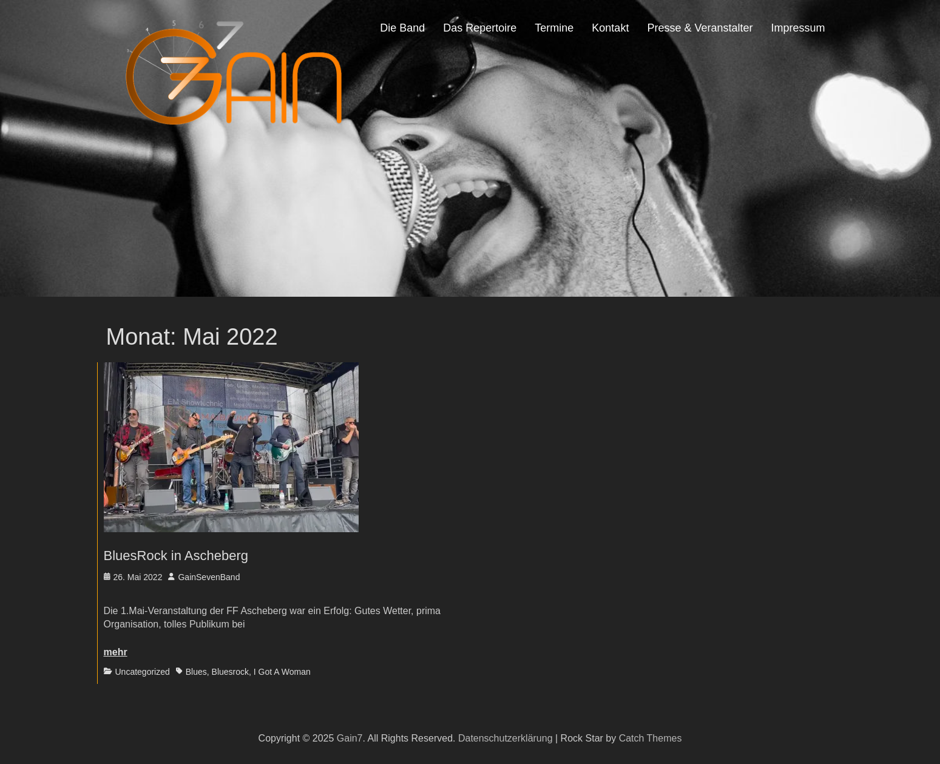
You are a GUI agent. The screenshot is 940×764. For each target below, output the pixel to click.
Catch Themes (650, 738)
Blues (196, 672)
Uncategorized (142, 672)
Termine (554, 28)
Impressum (798, 28)
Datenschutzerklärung (505, 738)
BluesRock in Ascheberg (176, 555)
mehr (115, 652)
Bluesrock (230, 672)
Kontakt (610, 28)
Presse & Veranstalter (699, 28)
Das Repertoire (479, 28)
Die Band (402, 28)
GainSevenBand (209, 577)
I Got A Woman (282, 672)
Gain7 (350, 738)
